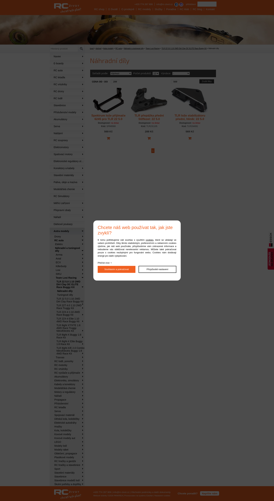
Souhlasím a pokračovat (116, 269)
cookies (149, 240)
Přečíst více (104, 263)
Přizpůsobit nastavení (157, 269)
